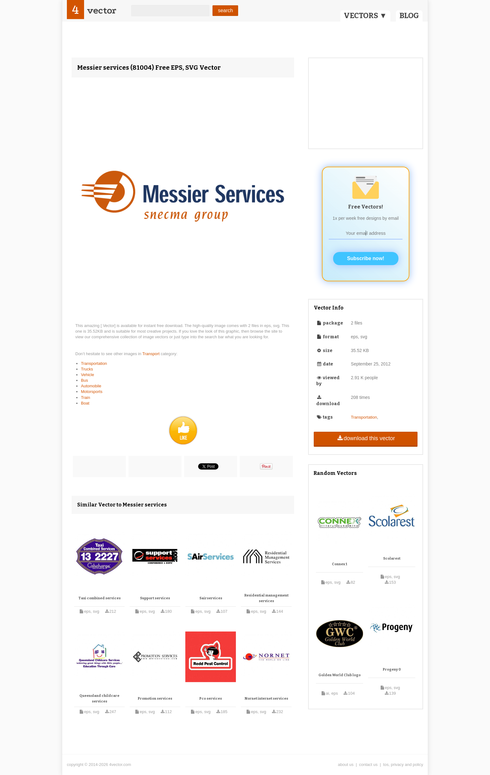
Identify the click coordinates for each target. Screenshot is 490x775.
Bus (84, 380)
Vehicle (87, 374)
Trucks (87, 369)
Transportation (94, 363)
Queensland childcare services (99, 698)
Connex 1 (339, 564)
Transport (151, 353)
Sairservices (210, 598)
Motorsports (91, 391)
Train (85, 397)
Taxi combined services (99, 598)
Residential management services (266, 598)
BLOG (409, 15)
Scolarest (391, 558)
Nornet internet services (266, 699)
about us (345, 764)
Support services (155, 598)
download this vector (365, 438)
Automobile (91, 386)
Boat (85, 403)
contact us (368, 764)
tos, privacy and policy (403, 764)
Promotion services (155, 699)
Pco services (210, 699)
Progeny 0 (392, 669)
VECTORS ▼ (365, 15)
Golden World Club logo (339, 675)
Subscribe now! (365, 258)
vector (101, 10)
